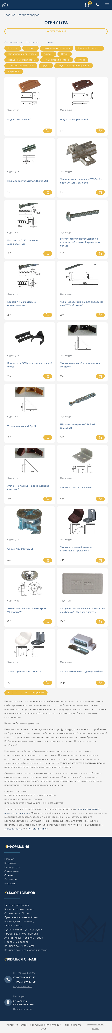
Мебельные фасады (16, 942)
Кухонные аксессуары (57, 48)
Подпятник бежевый (19, 120)
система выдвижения (17, 813)
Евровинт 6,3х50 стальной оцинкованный (22, 242)
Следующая (37, 693)
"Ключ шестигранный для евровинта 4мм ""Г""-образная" (81, 304)
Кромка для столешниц (19, 921)
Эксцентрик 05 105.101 (20, 549)
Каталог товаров (28, 15)
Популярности (34, 42)
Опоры (48, 54)
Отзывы (9, 875)
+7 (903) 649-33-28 (24, 982)
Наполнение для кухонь (22, 54)
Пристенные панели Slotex (21, 917)
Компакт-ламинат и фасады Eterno (26, 950)
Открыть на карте (22, 1009)
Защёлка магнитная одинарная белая (82, 672)
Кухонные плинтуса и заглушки (23, 930)
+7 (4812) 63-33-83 (38, 829)
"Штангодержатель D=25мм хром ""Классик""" (26, 610)
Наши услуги (12, 867)
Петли (64, 54)
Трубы (45, 66)
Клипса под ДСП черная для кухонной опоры (29, 365)
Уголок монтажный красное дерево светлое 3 (28, 488)
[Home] (5, 5)
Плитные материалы (17, 905)
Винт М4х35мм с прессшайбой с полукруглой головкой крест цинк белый (80, 242)
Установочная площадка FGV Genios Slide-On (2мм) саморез (81, 181)
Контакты (10, 863)
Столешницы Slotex (16, 913)
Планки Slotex (13, 925)
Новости (9, 883)
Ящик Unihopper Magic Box (73, 66)
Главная (9, 15)
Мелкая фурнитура (89, 48)
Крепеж (12, 48)
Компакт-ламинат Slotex (19, 946)
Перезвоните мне (22, 987)
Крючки (30, 48)
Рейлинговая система (56, 60)
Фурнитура (13, 110)
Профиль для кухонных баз (21, 934)
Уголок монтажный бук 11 (21, 426)
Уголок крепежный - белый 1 (24, 672)
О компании (12, 871)
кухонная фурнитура (87, 809)
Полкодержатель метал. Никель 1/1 (27, 181)
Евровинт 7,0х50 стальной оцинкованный (22, 304)
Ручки (81, 60)
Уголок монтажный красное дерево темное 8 (81, 365)
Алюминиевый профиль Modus (23, 938)
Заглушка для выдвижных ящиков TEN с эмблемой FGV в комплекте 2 (82, 610)
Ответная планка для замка (76, 488)
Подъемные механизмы (21, 60)
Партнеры (10, 879)
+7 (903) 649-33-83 (24, 978)
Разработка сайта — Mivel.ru (95, 1027)
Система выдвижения (21, 66)
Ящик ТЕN (13, 71)
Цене (50, 42)
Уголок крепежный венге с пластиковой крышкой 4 (76, 549)
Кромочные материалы (19, 909)
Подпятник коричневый (74, 120)
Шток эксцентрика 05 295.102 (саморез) (77, 426)
